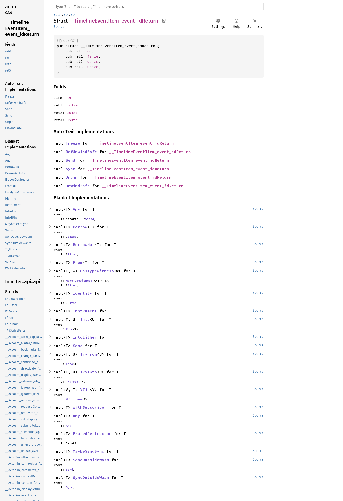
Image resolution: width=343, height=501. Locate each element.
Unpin (72, 177)
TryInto (88, 371)
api (66, 14)
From (77, 262)
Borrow (80, 226)
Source (59, 26)
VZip (85, 389)
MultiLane (74, 399)
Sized (89, 219)
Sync (70, 168)
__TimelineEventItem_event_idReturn (133, 143)
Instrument (85, 310)
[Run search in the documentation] (159, 6)
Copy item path (164, 20)
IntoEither (85, 337)
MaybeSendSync (88, 451)
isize (92, 56)
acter (58, 14)
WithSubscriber (90, 407)
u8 (89, 51)
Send (70, 160)
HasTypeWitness (97, 270)
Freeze (73, 143)
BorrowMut (83, 244)
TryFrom (88, 354)
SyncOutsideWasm (91, 477)
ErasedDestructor (92, 433)
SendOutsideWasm (91, 459)
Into (85, 319)
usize (92, 61)
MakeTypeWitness (79, 281)
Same (77, 345)
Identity (82, 293)
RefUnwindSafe (81, 151)
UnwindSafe (78, 185)
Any (76, 209)
